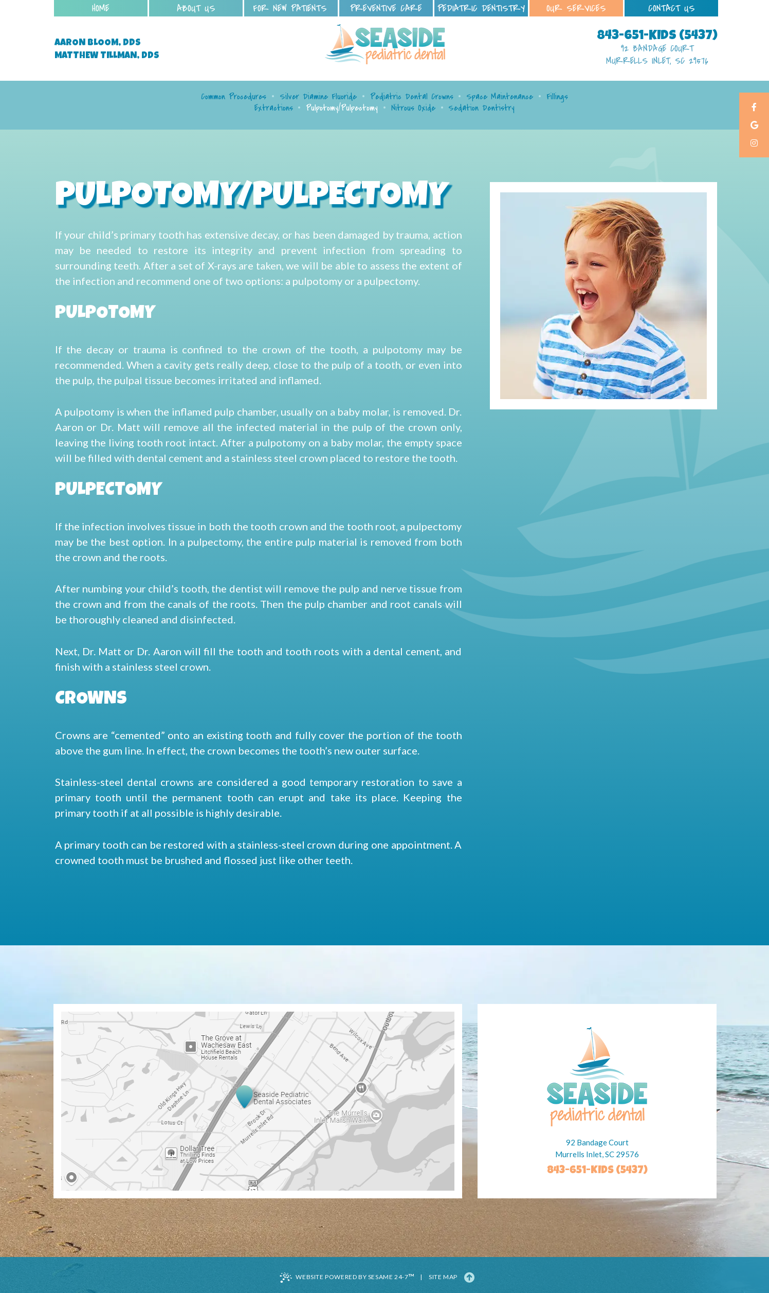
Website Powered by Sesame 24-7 (347, 1277)
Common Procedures (233, 96)
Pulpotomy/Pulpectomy (342, 108)
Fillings (557, 96)
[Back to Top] (469, 1277)
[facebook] (754, 108)
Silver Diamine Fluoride (318, 96)
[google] (754, 126)
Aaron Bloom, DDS (97, 43)
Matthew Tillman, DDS (106, 56)
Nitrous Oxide (413, 108)
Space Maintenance (499, 96)
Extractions (273, 108)
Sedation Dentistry (481, 108)
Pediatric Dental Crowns (411, 96)
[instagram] (754, 144)
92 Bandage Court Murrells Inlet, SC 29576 (657, 55)
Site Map (443, 1277)
